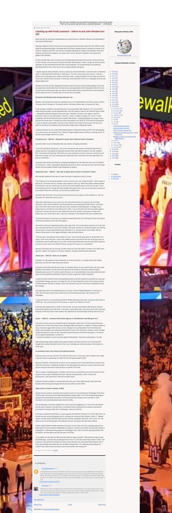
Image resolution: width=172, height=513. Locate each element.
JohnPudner (45, 485)
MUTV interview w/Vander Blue (122, 130)
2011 (113, 104)
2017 (113, 91)
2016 (113, 93)
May (114, 124)
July (114, 119)
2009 (113, 149)
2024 (113, 76)
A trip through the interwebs (121, 126)
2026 (113, 71)
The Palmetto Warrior (48, 468)
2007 (113, 153)
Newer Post (38, 504)
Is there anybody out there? (121, 128)
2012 (113, 102)
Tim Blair (115, 174)
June (115, 121)
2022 (113, 80)
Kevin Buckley (117, 176)
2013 (113, 100)
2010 (113, 106)
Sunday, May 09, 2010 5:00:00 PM (49, 494)
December (116, 108)
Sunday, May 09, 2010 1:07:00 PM (49, 481)
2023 (113, 78)
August (115, 117)
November (116, 111)
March (115, 142)
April (114, 140)
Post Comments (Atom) (51, 509)
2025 (113, 74)
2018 (113, 89)
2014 (113, 97)
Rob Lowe (116, 178)
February (116, 145)
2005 (113, 158)
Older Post (101, 504)
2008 (113, 151)
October (115, 113)
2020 (113, 84)
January (115, 147)
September (116, 115)
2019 (113, 87)
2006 (113, 156)
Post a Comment (39, 499)
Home (70, 504)
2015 (113, 95)
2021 (113, 82)
